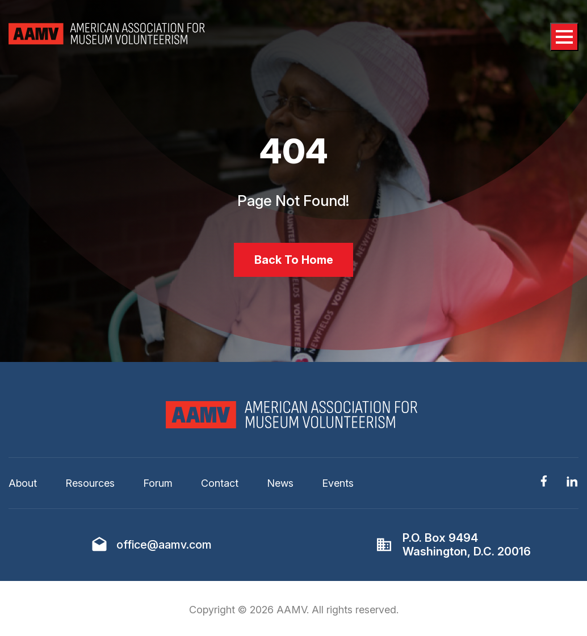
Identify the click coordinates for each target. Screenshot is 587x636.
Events (338, 483)
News (280, 483)
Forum (158, 483)
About (23, 483)
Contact (219, 483)
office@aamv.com (164, 544)
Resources (90, 483)
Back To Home (293, 260)
